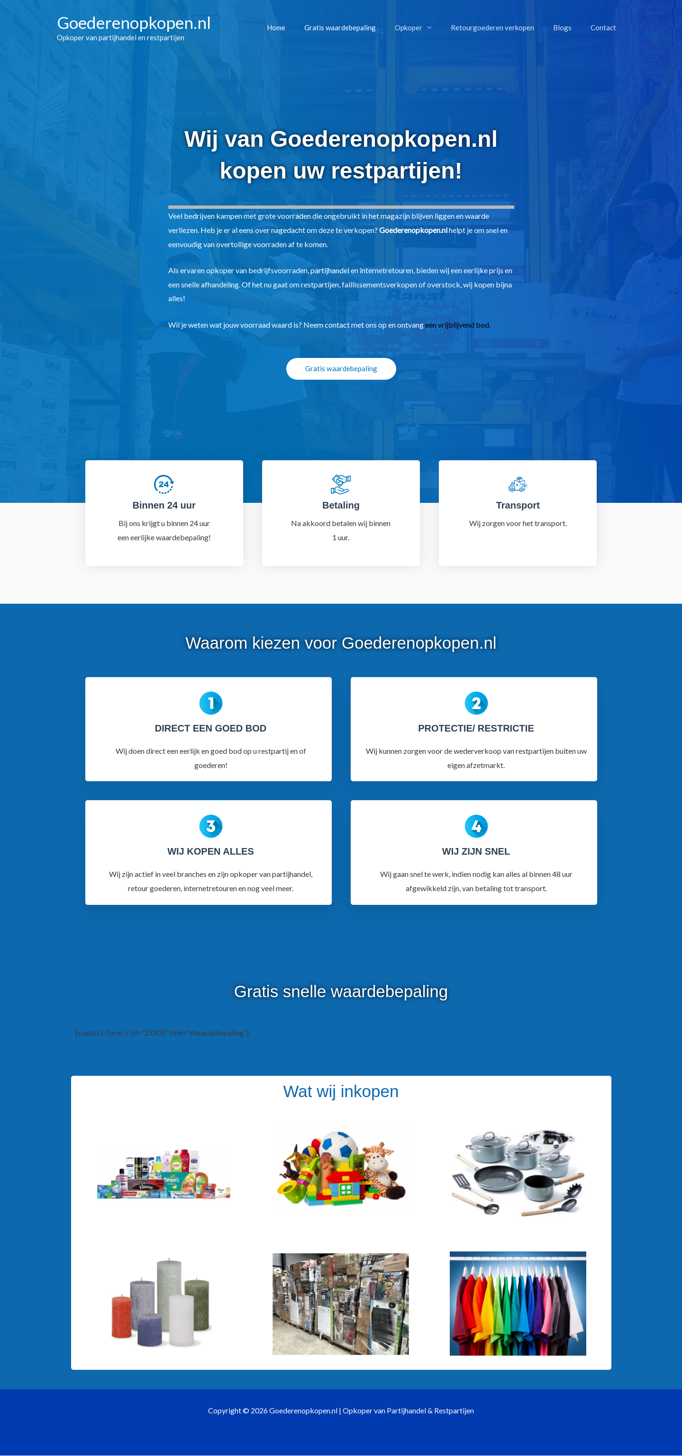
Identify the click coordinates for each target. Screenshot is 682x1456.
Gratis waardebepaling (361, 27)
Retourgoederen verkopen (504, 27)
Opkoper (425, 27)
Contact (605, 27)
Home (302, 27)
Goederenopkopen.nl (134, 22)
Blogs (569, 27)
